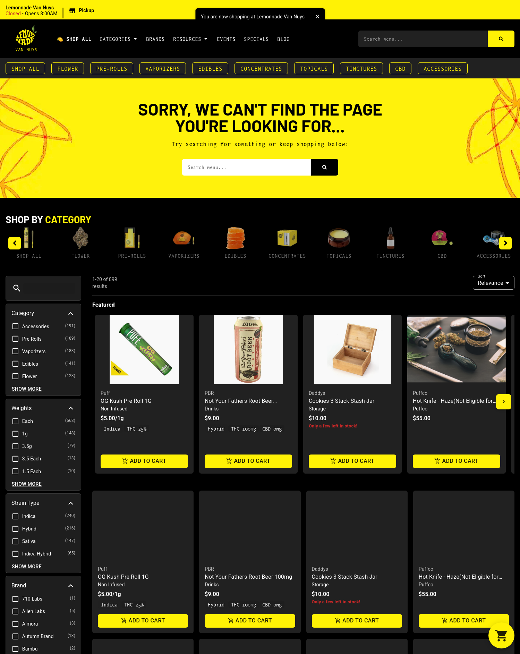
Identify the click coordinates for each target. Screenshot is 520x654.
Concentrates (261, 68)
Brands (155, 38)
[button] (51, 11)
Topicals (314, 68)
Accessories (443, 68)
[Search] (501, 39)
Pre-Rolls (111, 68)
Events (226, 38)
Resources (190, 38)
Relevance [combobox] (490, 283)
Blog (283, 38)
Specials (256, 38)
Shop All (25, 68)
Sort (482, 275)
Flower (67, 68)
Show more (27, 389)
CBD (400, 68)
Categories (119, 38)
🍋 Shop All (74, 38)
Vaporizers (162, 68)
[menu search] (49, 288)
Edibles (210, 68)
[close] (317, 16)
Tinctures (361, 68)
